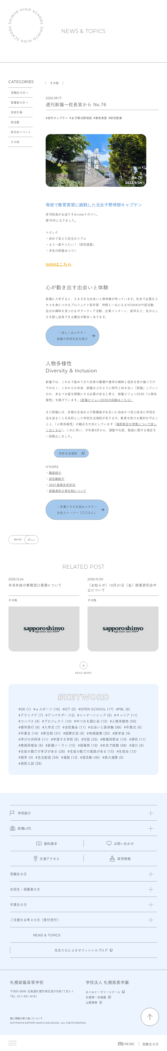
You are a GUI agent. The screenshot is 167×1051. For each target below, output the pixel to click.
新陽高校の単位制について (67, 490)
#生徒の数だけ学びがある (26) (42, 751)
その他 (15, 142)
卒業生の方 (18, 904)
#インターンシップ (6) (94, 714)
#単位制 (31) (51, 733)
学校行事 (16, 112)
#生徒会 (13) (127, 751)
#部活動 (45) (90, 757)
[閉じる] (150, 813)
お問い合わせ (120, 843)
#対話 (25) (89, 739)
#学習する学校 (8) (65, 739)
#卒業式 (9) (133, 726)
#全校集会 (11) (74, 726)
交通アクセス (47, 858)
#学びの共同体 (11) (33, 739)
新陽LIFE (20, 831)
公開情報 (91, 1002)
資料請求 (46, 843)
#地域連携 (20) (98, 733)
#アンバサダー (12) (60, 714)
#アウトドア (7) (31, 714)
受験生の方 (150, 1044)
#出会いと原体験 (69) (104, 726)
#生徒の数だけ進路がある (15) (91, 751)
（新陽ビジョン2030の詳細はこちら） (106, 399)
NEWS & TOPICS (83, 31)
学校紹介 (20, 815)
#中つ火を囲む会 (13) (90, 720)
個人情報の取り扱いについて (26, 1018)
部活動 (15, 122)
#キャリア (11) (125, 714)
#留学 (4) (26, 757)
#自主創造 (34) (47, 757)
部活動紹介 (57, 478)
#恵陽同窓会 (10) (113, 739)
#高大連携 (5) (113, 757)
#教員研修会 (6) (31, 745)
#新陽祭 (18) (88, 745)
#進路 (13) (69, 757)
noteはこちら (59, 264)
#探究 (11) (137, 739)
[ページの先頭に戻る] (150, 1017)
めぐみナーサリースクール (103, 992)
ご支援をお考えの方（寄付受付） (35, 919)
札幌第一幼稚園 (96, 997)
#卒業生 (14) (28, 733)
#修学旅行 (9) (29, 726)
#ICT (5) (69, 708)
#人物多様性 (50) (123, 720)
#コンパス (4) (29, 720)
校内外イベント (21, 132)
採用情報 (120, 858)
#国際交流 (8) (74, 733)
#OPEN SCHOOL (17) (96, 708)
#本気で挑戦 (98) (113, 745)
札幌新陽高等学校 (25, 25)
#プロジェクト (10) (57, 720)
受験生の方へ (19, 92)
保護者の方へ (19, 102)
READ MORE (83, 672)
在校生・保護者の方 (25, 889)
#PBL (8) (123, 708)
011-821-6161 (26, 996)
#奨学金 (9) (121, 733)
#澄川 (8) (136, 745)
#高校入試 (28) (30, 763)
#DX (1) (25, 708)
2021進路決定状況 (62, 484)
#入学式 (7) (51, 726)
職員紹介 (55, 472)
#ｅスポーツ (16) (46, 708)
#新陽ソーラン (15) (60, 745)
